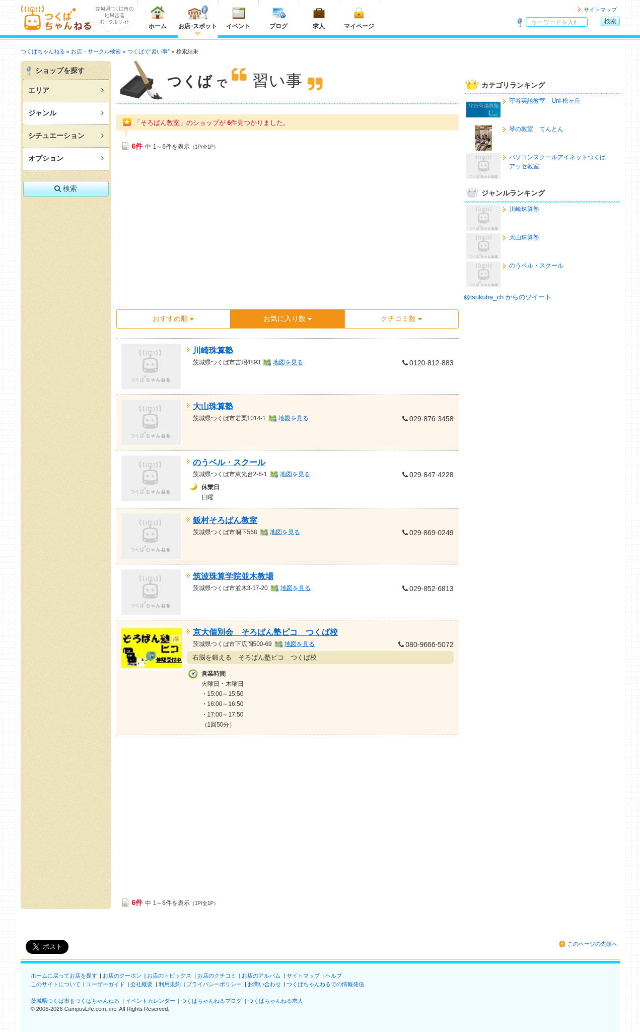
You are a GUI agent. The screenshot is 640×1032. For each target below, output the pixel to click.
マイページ (359, 17)
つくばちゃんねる (97, 1001)
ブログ (278, 17)
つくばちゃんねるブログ (211, 1001)
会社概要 (141, 984)
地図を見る (288, 362)
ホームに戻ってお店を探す (64, 976)
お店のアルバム (261, 976)
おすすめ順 (173, 318)
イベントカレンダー (150, 1001)
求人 (319, 17)
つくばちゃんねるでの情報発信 (325, 984)
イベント (238, 17)
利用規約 (170, 984)
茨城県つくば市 (50, 1001)
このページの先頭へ (592, 944)
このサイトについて (56, 984)
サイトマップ (600, 10)
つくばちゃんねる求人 (275, 1001)
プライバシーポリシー (214, 984)
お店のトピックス (169, 976)
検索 (610, 21)
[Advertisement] (287, 233)
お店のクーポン (122, 976)
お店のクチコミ (216, 976)
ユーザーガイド (105, 984)
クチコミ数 (401, 318)
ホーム (158, 17)
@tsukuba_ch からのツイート (507, 297)
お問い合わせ (264, 984)
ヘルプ (333, 976)
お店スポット (197, 17)
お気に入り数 (287, 318)
